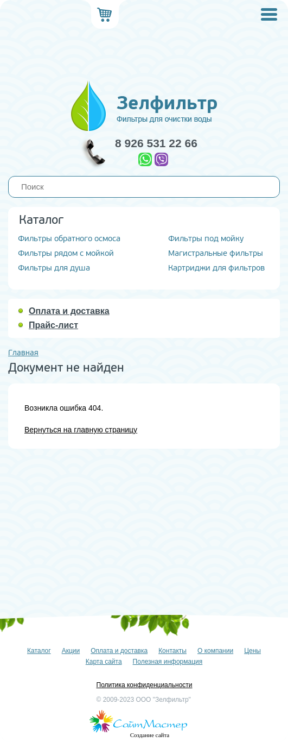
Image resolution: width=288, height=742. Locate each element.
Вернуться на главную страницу (80, 429)
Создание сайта (149, 735)
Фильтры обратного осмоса (69, 239)
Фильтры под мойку (206, 239)
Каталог (39, 650)
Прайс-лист (53, 325)
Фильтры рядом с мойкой (66, 253)
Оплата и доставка (69, 311)
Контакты (172, 650)
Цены (252, 650)
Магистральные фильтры (215, 253)
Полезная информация (168, 661)
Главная (23, 352)
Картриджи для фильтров (216, 268)
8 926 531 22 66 (156, 143)
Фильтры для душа (54, 268)
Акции (71, 650)
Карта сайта (104, 661)
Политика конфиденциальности (144, 685)
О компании (215, 650)
